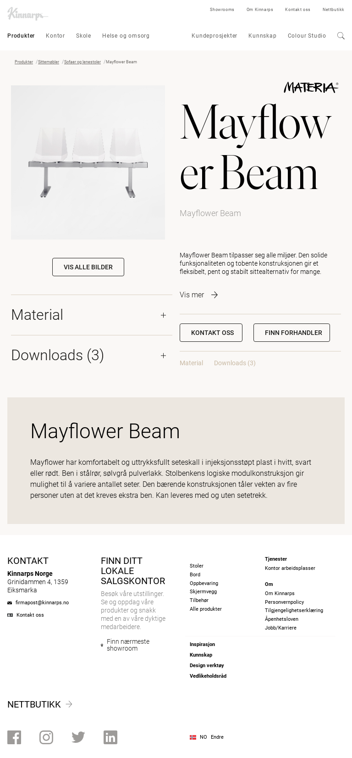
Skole (83, 36)
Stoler (197, 566)
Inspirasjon (202, 644)
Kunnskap (262, 36)
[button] (291, 332)
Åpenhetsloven (281, 619)
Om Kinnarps (260, 9)
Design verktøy (207, 666)
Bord (195, 575)
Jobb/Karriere (281, 628)
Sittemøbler (48, 62)
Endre (217, 737)
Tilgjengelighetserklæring (294, 610)
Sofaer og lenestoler (82, 62)
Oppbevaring (204, 583)
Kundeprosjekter (214, 36)
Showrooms (222, 9)
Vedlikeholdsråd (208, 676)
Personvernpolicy (284, 602)
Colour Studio (307, 36)
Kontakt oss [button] (212, 332)
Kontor (55, 36)
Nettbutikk (334, 9)
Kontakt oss (298, 9)
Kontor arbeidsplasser (290, 568)
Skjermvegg (203, 592)
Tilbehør (199, 600)
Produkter (21, 36)
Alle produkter (206, 609)
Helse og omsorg (126, 36)
